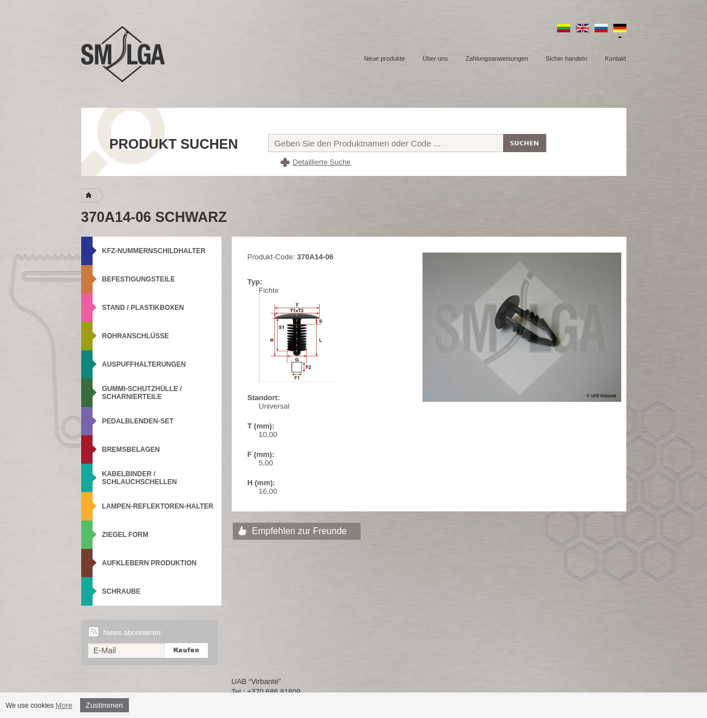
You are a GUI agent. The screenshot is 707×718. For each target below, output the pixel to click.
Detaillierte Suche (322, 162)
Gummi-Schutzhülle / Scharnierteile (142, 393)
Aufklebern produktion (149, 563)
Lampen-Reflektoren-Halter (158, 506)
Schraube (121, 591)
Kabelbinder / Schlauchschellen (139, 478)
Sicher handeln (566, 58)
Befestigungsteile (138, 279)
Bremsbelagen (131, 450)
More (64, 705)
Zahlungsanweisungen (497, 58)
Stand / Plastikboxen (143, 308)
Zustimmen (104, 705)
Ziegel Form (125, 535)
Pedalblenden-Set (138, 421)
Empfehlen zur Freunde (299, 531)
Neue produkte (384, 58)
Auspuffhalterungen (144, 364)
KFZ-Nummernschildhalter (154, 251)
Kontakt (615, 58)
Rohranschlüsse (135, 336)
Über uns (435, 58)
